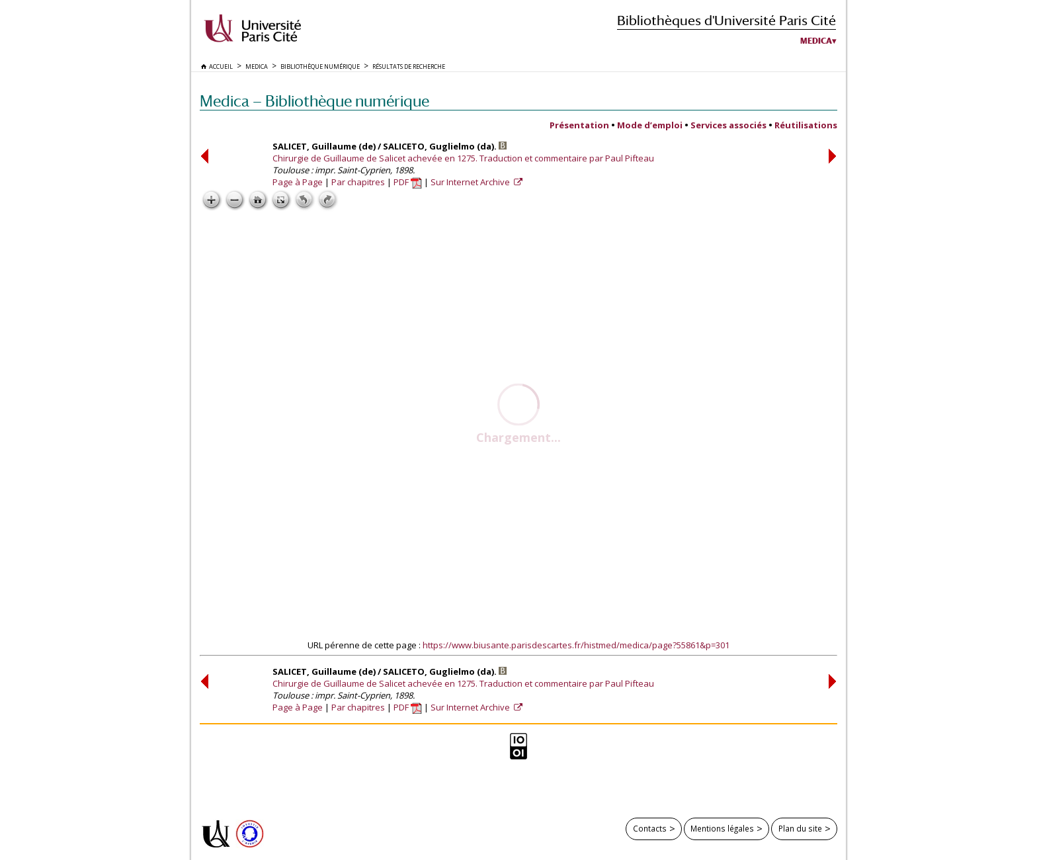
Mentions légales (722, 828)
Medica (816, 41)
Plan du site (800, 828)
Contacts (650, 828)
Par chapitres (358, 182)
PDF (408, 182)
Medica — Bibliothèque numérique (314, 101)
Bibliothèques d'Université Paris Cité (726, 20)
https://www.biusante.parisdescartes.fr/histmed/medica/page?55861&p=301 (576, 645)
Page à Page (297, 182)
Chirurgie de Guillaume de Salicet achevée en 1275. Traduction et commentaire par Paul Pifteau (463, 158)
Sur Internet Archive (471, 182)
